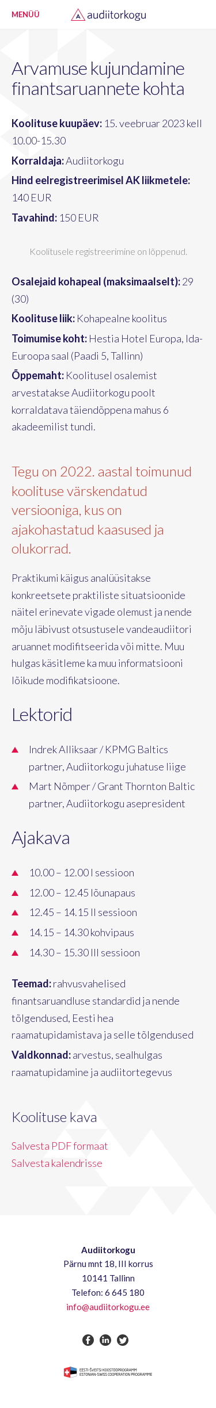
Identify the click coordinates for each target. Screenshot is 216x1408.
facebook (88, 1340)
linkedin (105, 1340)
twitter (122, 1340)
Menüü (26, 14)
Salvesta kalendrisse (57, 1163)
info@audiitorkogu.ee (108, 1307)
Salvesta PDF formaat (60, 1145)
